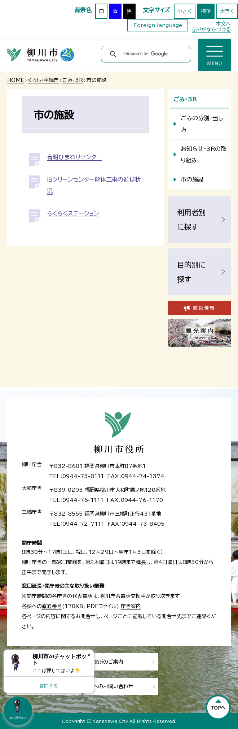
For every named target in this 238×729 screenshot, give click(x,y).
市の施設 (192, 179)
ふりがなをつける (211, 29)
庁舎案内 (131, 606)
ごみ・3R (72, 80)
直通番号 (52, 606)
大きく (227, 11)
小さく (184, 11)
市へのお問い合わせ (110, 686)
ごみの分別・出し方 (202, 124)
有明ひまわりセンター (74, 157)
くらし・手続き (43, 80)
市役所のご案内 (105, 661)
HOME (15, 80)
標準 (206, 11)
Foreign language (157, 25)
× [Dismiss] (89, 655)
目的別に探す (191, 272)
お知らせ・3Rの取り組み (203, 154)
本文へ (223, 23)
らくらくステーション (73, 213)
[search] (147, 54)
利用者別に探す (191, 219)
